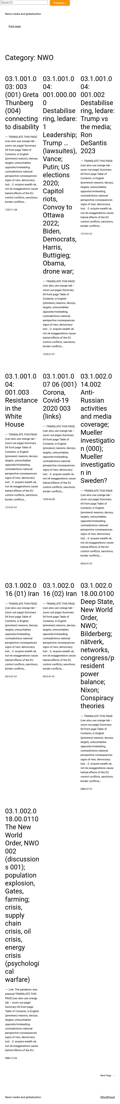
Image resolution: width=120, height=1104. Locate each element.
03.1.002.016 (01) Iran (22, 589)
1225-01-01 (49, 354)
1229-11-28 (11, 209)
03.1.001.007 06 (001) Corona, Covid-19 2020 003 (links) (60, 396)
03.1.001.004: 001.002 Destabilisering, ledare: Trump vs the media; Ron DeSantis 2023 (98, 115)
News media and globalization (23, 13)
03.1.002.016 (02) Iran (60, 589)
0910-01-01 (49, 676)
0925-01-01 (87, 563)
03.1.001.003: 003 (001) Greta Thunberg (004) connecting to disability (22, 103)
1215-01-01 (87, 233)
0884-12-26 (11, 1058)
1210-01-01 (11, 507)
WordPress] (108, 1097)
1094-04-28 (49, 499)
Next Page (107, 1075)
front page (15, 26)
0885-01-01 (87, 789)
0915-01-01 (11, 676)
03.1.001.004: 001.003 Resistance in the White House (21, 400)
